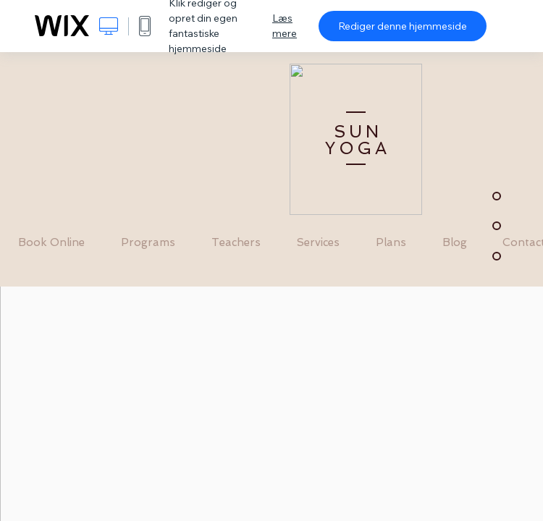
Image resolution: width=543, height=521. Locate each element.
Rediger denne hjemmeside (402, 26)
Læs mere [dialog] (284, 26)
